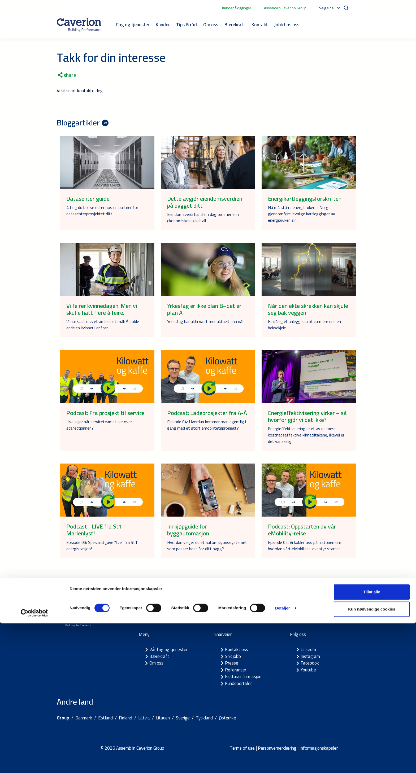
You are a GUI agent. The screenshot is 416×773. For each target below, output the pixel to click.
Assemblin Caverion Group (285, 8)
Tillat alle (371, 741)
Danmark (83, 718)
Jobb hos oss (286, 24)
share (67, 75)
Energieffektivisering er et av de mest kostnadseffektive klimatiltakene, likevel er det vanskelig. (306, 435)
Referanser (235, 670)
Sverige (183, 718)
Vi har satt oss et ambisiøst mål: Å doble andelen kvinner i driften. (102, 324)
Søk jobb (233, 656)
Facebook (310, 663)
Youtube (308, 670)
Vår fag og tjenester (168, 649)
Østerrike (227, 718)
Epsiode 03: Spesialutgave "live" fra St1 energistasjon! (101, 545)
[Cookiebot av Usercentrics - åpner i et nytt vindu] (34, 763)
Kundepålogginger (236, 8)
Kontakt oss (236, 649)
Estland (105, 718)
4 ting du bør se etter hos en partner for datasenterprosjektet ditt (102, 210)
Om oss (210, 24)
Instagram (310, 656)
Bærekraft (234, 24)
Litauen (163, 718)
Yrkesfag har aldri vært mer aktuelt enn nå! (205, 321)
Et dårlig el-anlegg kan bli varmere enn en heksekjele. (304, 324)
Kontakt (260, 24)
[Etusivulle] (79, 25)
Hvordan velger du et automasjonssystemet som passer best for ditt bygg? (207, 545)
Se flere (208, 587)
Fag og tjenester (132, 24)
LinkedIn (308, 649)
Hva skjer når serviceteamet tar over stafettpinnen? (99, 425)
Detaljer (282, 757)
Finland (125, 718)
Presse (231, 663)
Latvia (144, 718)
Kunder (163, 24)
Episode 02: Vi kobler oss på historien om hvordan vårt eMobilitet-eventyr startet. (304, 545)
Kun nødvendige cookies (371, 759)
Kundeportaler (238, 683)
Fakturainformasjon (243, 676)
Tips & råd (186, 24)
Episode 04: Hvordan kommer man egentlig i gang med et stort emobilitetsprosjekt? (206, 425)
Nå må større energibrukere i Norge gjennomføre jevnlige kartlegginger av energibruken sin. (301, 213)
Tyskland (204, 718)
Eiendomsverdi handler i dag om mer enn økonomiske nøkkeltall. (203, 217)
